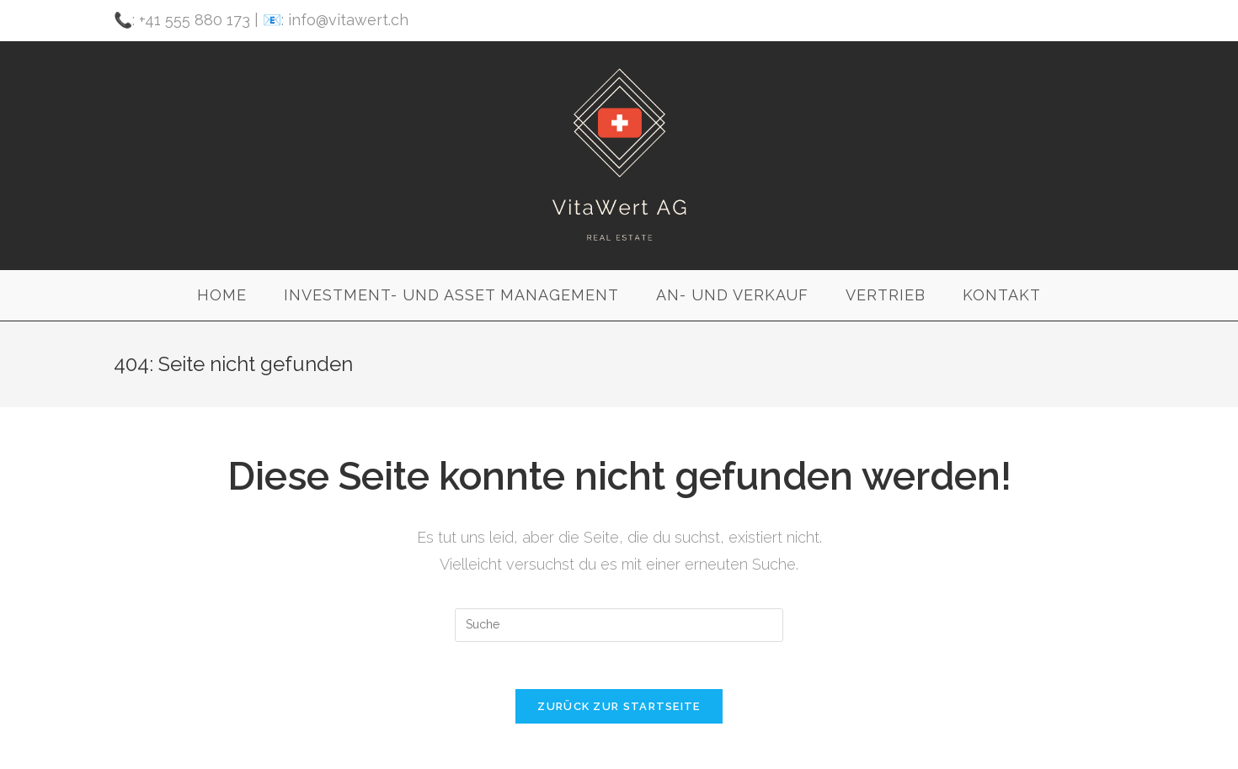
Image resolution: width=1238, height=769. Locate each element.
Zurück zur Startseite (618, 709)
